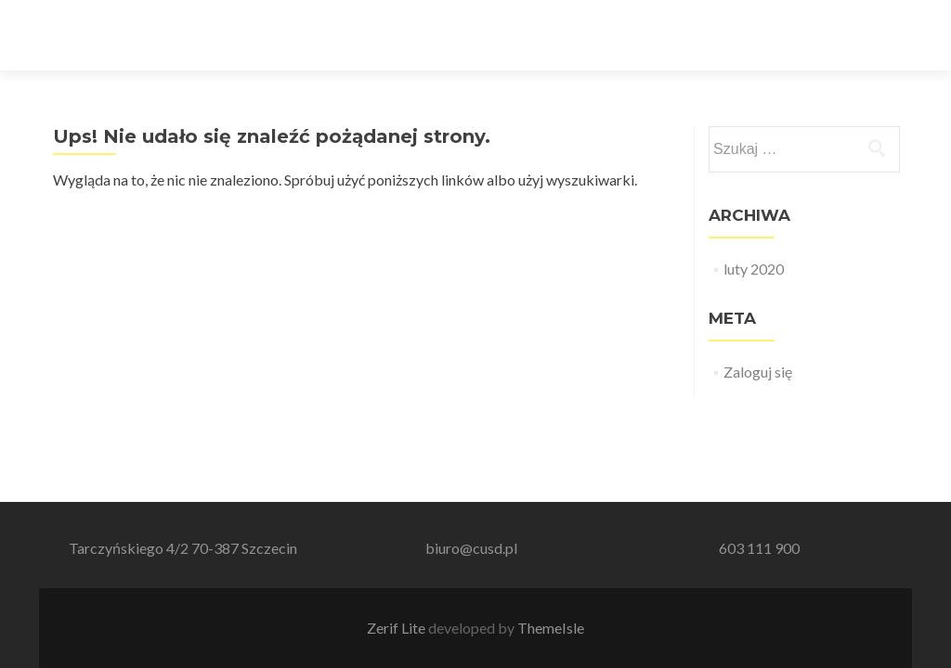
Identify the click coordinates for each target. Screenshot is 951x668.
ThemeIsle (550, 627)
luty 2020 (753, 268)
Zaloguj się (757, 371)
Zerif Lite (397, 627)
